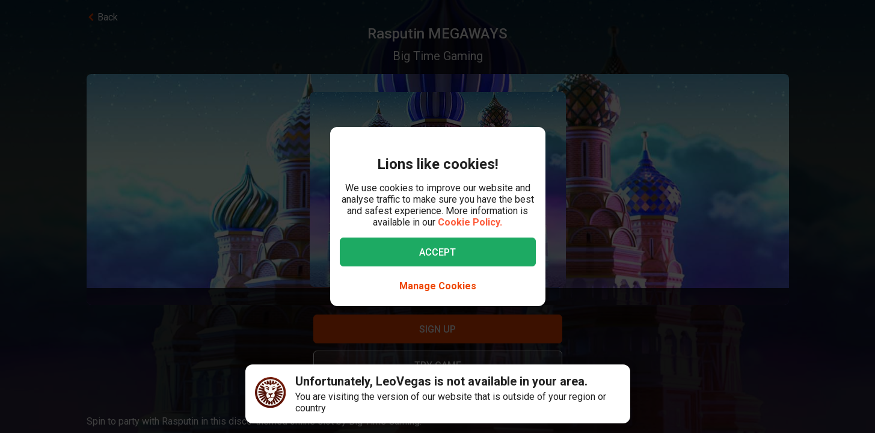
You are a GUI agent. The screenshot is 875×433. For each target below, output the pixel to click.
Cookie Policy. (470, 222)
